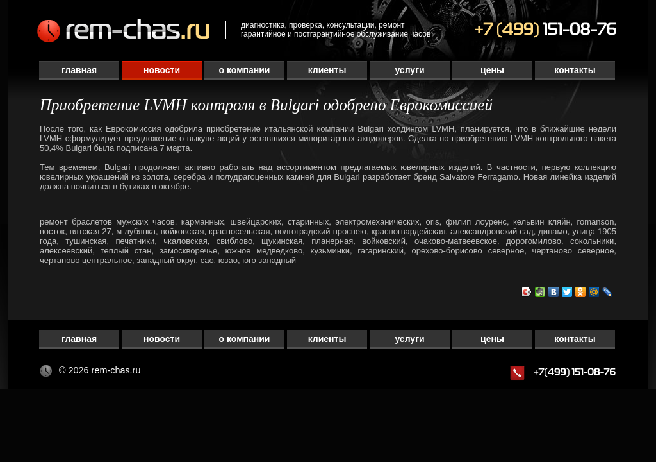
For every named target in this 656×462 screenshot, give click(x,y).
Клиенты (327, 70)
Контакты (574, 70)
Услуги (409, 70)
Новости (162, 70)
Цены (492, 70)
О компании (244, 70)
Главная (79, 70)
